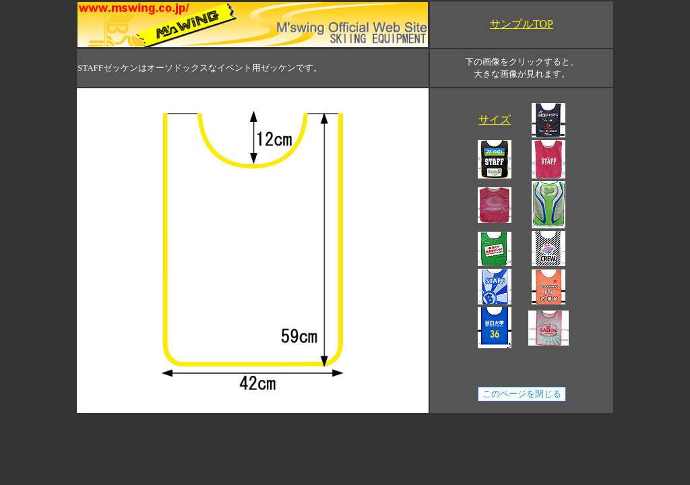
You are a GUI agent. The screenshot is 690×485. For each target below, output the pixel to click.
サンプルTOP (521, 24)
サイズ (494, 119)
